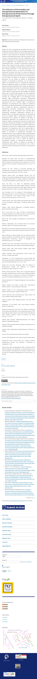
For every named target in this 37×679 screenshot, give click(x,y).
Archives (8, 5)
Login (4, 570)
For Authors (4, 619)
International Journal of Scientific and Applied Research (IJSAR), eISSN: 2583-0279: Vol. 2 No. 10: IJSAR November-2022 (18, 456)
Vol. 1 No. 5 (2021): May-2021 (18, 5)
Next (32, 497)
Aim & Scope (5, 515)
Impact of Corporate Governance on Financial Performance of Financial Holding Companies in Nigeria (20, 452)
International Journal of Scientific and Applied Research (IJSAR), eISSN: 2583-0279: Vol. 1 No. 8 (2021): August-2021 (20, 417)
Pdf (4, 359)
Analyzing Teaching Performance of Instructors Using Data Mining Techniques (18, 491)
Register (9, 571)
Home (3, 5)
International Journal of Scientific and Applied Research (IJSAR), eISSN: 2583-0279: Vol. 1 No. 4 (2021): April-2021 (19, 479)
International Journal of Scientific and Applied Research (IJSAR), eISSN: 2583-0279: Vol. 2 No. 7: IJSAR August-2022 (19, 447)
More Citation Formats (7, 401)
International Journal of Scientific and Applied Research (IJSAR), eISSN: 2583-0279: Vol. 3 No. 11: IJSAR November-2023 (19, 486)
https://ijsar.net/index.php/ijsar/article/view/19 (11, 398)
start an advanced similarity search (17, 500)
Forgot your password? (26, 561)
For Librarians (5, 621)
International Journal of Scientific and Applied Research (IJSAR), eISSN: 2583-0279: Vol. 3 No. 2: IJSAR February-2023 (20, 463)
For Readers (4, 617)
